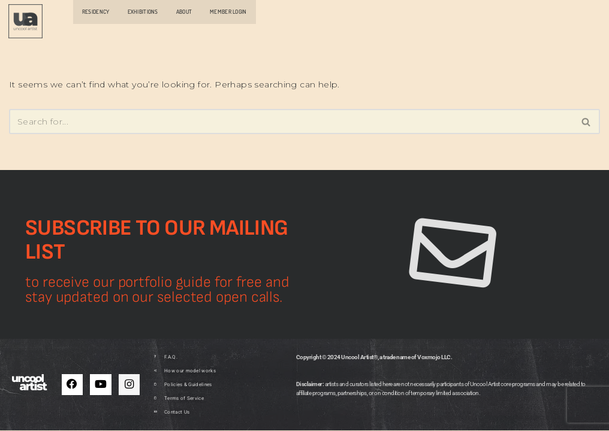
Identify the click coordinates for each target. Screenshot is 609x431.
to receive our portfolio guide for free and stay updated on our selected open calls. (157, 291)
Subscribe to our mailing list (156, 241)
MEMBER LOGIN (228, 11)
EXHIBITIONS (143, 11)
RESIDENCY (96, 11)
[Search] (291, 120)
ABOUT (184, 11)
